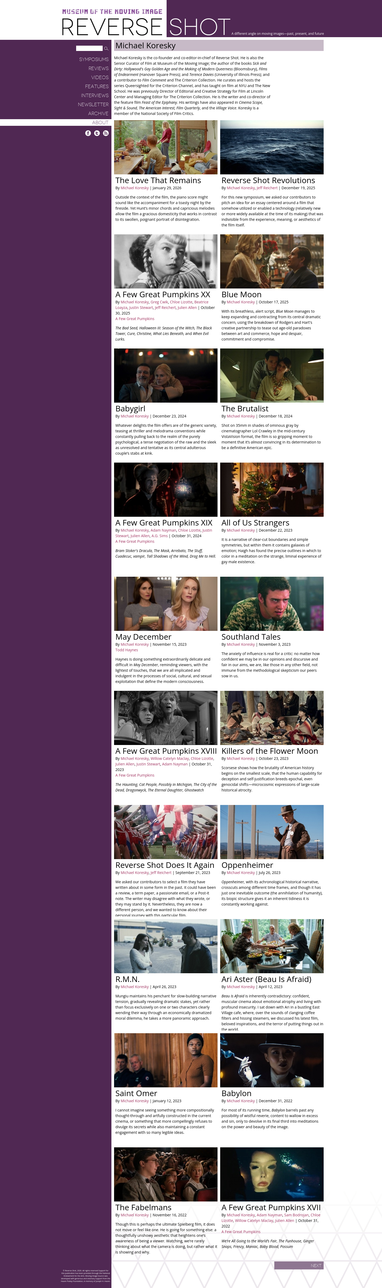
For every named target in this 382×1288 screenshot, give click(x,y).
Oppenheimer (247, 864)
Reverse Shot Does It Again (164, 864)
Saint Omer (136, 1093)
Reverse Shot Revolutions (268, 180)
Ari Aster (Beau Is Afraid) (266, 978)
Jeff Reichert (266, 187)
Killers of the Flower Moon (270, 750)
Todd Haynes (126, 649)
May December (143, 636)
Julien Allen (187, 307)
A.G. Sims (159, 535)
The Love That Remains (158, 180)
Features (96, 86)
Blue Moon (242, 294)
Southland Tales (251, 636)
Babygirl (130, 408)
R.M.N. (127, 978)
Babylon (236, 1093)
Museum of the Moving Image (112, 12)
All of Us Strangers (255, 522)
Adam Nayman (163, 530)
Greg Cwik (159, 301)
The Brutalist (245, 408)
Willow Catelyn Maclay (169, 758)
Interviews (94, 95)
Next (316, 1266)
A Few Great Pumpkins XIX (163, 522)
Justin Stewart (140, 307)
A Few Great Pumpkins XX (162, 294)
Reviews (98, 68)
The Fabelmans (143, 1207)
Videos (99, 77)
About (100, 122)
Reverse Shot (146, 27)
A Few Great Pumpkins (134, 318)
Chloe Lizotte (180, 301)
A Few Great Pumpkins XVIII (166, 750)
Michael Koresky (135, 187)
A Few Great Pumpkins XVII (271, 1207)
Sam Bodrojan (296, 1214)
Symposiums (93, 59)
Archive (98, 113)
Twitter (97, 133)
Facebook (88, 133)
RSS (106, 133)
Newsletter (93, 104)
